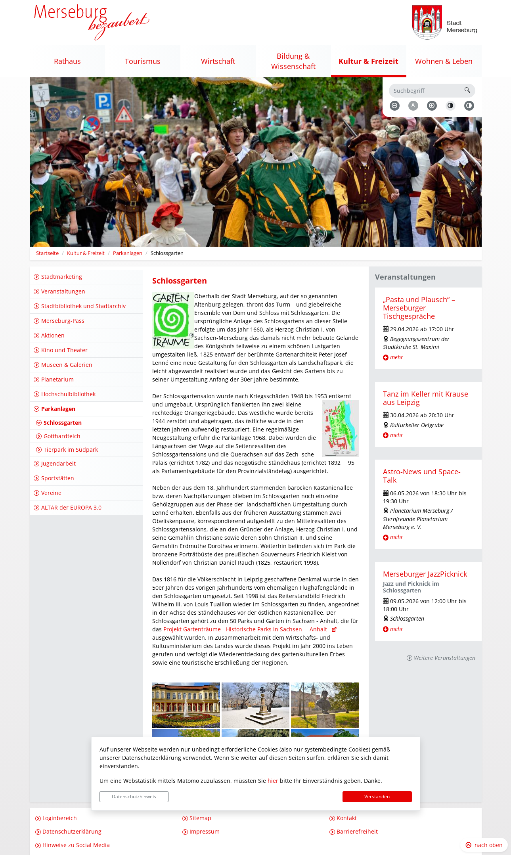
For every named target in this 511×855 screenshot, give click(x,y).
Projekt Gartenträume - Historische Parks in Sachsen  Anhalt (247, 629)
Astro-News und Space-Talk (422, 476)
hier (273, 780)
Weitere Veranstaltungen (444, 657)
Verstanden (377, 796)
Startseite (47, 253)
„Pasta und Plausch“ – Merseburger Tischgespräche (419, 308)
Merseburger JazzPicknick (425, 574)
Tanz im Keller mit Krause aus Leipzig (425, 398)
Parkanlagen (127, 253)
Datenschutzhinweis (134, 796)
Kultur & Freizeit (86, 253)
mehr (396, 357)
